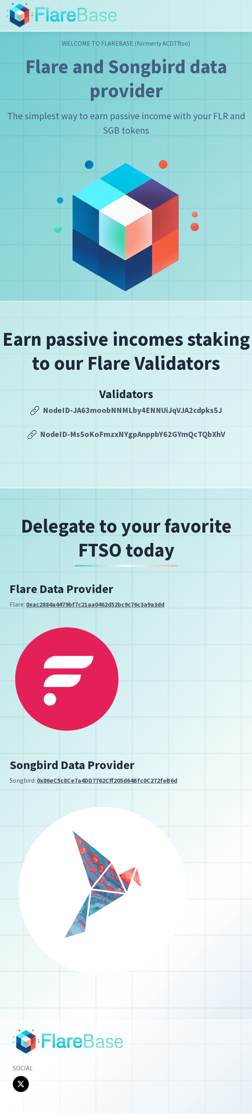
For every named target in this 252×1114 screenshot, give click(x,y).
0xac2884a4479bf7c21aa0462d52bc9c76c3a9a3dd (95, 604)
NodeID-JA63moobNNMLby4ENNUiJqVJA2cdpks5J (126, 410)
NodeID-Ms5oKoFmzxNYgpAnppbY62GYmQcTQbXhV (126, 434)
